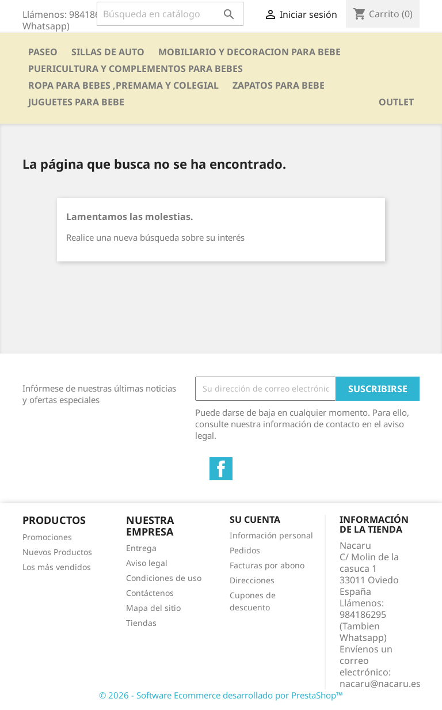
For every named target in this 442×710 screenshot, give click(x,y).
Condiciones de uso (163, 577)
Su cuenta (255, 519)
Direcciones (252, 580)
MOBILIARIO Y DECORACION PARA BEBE (249, 51)
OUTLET (396, 102)
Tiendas (141, 622)
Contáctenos (150, 592)
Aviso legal (146, 562)
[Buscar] (170, 14)
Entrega (141, 547)
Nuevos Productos (57, 551)
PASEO (43, 51)
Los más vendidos (56, 566)
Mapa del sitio (153, 607)
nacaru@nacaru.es (380, 683)
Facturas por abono (267, 565)
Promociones (47, 536)
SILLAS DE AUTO (107, 51)
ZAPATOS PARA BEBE (279, 85)
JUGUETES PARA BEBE (76, 102)
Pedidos (245, 550)
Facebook (221, 468)
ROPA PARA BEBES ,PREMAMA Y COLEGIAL (123, 85)
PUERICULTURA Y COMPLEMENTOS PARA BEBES (135, 68)
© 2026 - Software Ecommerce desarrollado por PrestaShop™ (221, 695)
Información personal (271, 535)
